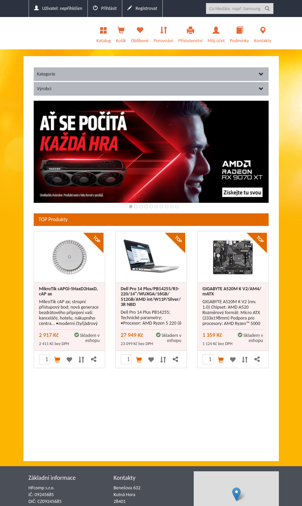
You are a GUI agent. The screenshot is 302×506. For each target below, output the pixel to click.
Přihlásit (105, 8)
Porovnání (163, 33)
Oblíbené (140, 33)
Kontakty (262, 33)
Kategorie (150, 74)
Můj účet (216, 33)
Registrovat (142, 8)
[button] (236, 494)
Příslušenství (190, 33)
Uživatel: (58, 8)
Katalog (103, 33)
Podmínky (239, 33)
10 (176, 206)
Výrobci (150, 89)
